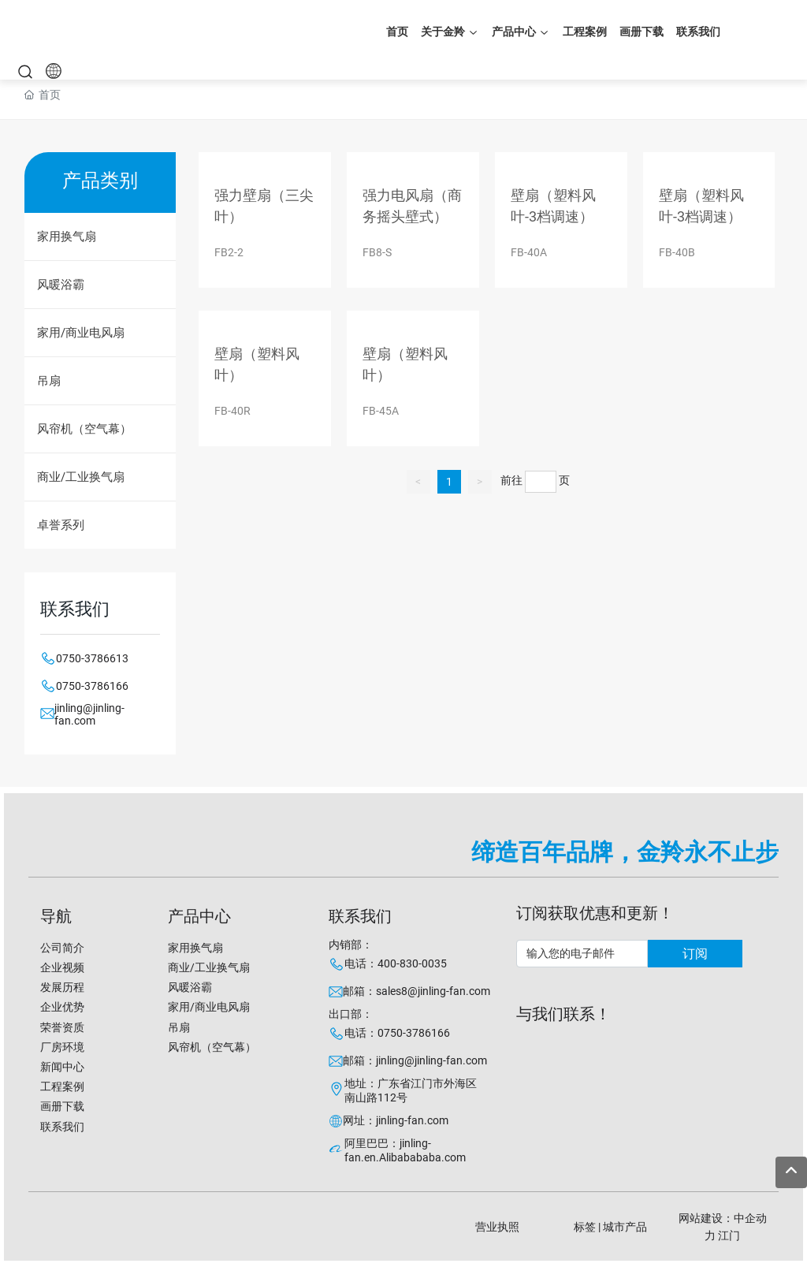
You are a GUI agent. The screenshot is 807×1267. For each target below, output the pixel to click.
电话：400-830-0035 (395, 963)
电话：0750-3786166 (397, 1033)
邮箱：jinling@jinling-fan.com (415, 1060)
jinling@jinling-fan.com (89, 714)
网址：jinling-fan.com (395, 1120)
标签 (585, 1226)
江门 (729, 1235)
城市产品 (625, 1226)
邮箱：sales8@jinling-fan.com (416, 991)
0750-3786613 (92, 658)
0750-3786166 (92, 686)
